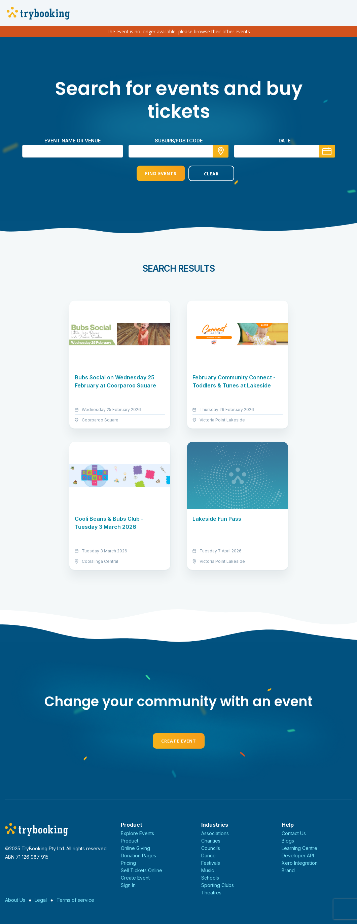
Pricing (128, 863)
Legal (41, 900)
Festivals (210, 863)
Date (284, 140)
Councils (210, 848)
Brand (288, 870)
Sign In (128, 885)
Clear (204, 174)
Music (207, 870)
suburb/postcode (179, 140)
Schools (210, 878)
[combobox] (179, 151)
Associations (215, 833)
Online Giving (135, 848)
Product (129, 841)
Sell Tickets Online (141, 870)
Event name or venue (72, 140)
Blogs (288, 841)
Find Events (152, 173)
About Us (15, 900)
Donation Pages (138, 855)
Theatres (211, 892)
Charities (210, 841)
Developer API (298, 855)
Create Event (178, 741)
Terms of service (75, 900)
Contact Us (294, 833)
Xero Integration (300, 863)
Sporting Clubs (217, 885)
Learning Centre (299, 848)
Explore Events (137, 833)
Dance (208, 855)
